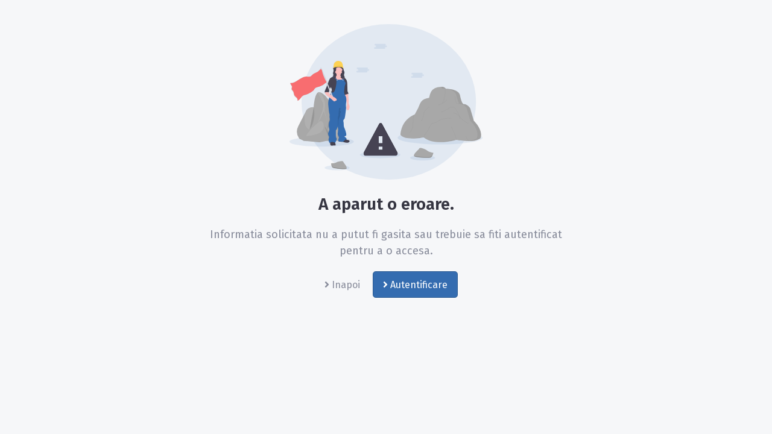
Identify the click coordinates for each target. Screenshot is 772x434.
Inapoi (342, 285)
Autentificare (415, 285)
